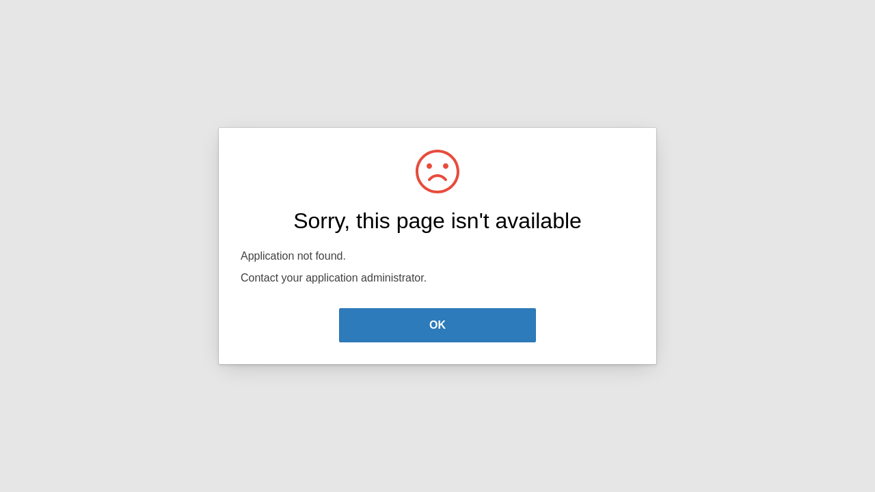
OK (437, 325)
